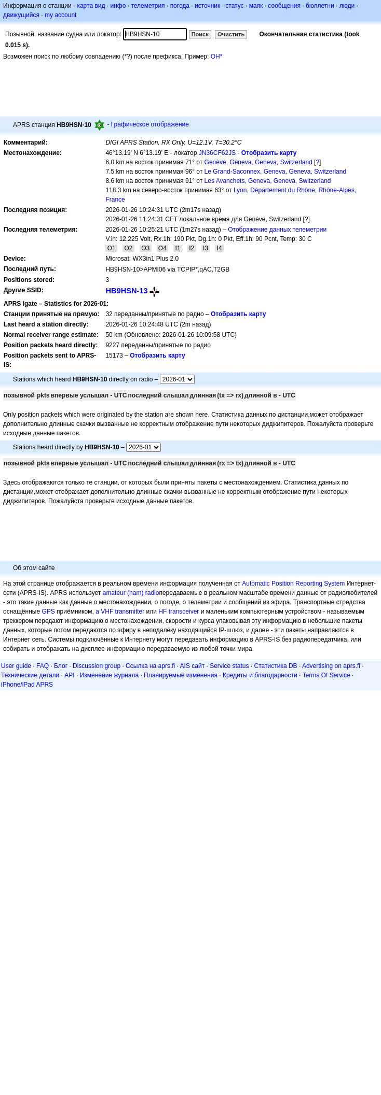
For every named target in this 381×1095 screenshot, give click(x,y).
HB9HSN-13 (126, 291)
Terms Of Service (326, 675)
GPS (48, 611)
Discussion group (96, 666)
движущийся (21, 15)
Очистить (230, 34)
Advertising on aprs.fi (331, 666)
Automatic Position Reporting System (293, 583)
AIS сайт (192, 666)
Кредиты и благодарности (260, 675)
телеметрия (148, 5)
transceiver (184, 611)
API (69, 675)
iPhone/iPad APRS (27, 684)
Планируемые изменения (180, 675)
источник (207, 5)
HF (162, 611)
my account (60, 15)
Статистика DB (275, 666)
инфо (118, 5)
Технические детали (30, 675)
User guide (16, 666)
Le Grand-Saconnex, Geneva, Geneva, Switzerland (276, 171)
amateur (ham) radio (131, 592)
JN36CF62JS (217, 153)
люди (347, 5)
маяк (256, 5)
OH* (217, 56)
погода (179, 5)
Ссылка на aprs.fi (150, 666)
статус (234, 5)
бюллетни (320, 5)
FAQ (42, 666)
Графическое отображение (150, 124)
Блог (60, 666)
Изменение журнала (109, 675)
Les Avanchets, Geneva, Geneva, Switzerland (268, 180)
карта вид (91, 5)
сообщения (284, 5)
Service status (229, 666)
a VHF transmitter (120, 611)
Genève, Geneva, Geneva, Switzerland (258, 162)
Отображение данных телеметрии (277, 229)
